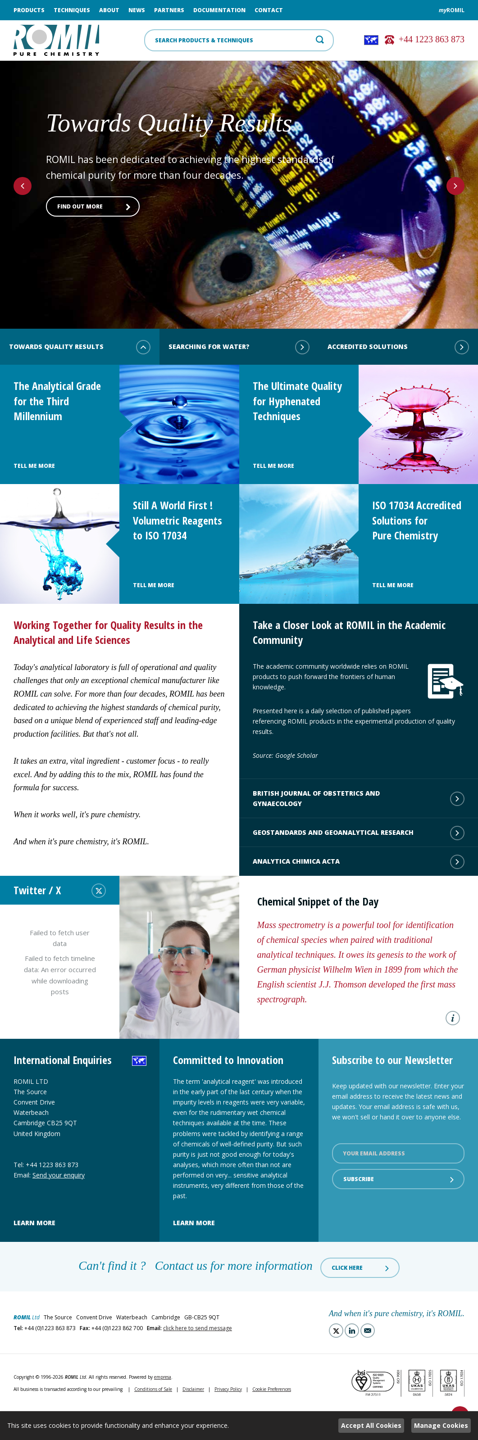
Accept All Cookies (371, 1425)
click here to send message (197, 1328)
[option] (239, 182)
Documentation (219, 10)
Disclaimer (193, 1389)
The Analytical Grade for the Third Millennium (57, 400)
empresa (162, 1377)
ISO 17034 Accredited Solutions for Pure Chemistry (416, 520)
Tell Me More (34, 466)
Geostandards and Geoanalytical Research (359, 833)
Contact (269, 10)
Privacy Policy (228, 1389)
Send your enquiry (58, 1175)
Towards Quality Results (79, 347)
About (109, 10)
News (136, 10)
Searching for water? (239, 347)
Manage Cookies (441, 1425)
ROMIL (451, 10)
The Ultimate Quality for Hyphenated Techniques (297, 400)
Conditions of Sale (153, 1389)
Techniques (72, 10)
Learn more (34, 1222)
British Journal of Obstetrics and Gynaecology (359, 798)
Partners (169, 10)
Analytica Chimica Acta (359, 862)
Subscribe (399, 1179)
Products (29, 10)
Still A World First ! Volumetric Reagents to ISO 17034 (177, 520)
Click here (361, 1268)
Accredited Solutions (398, 347)
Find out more (94, 207)
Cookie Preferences (271, 1389)
